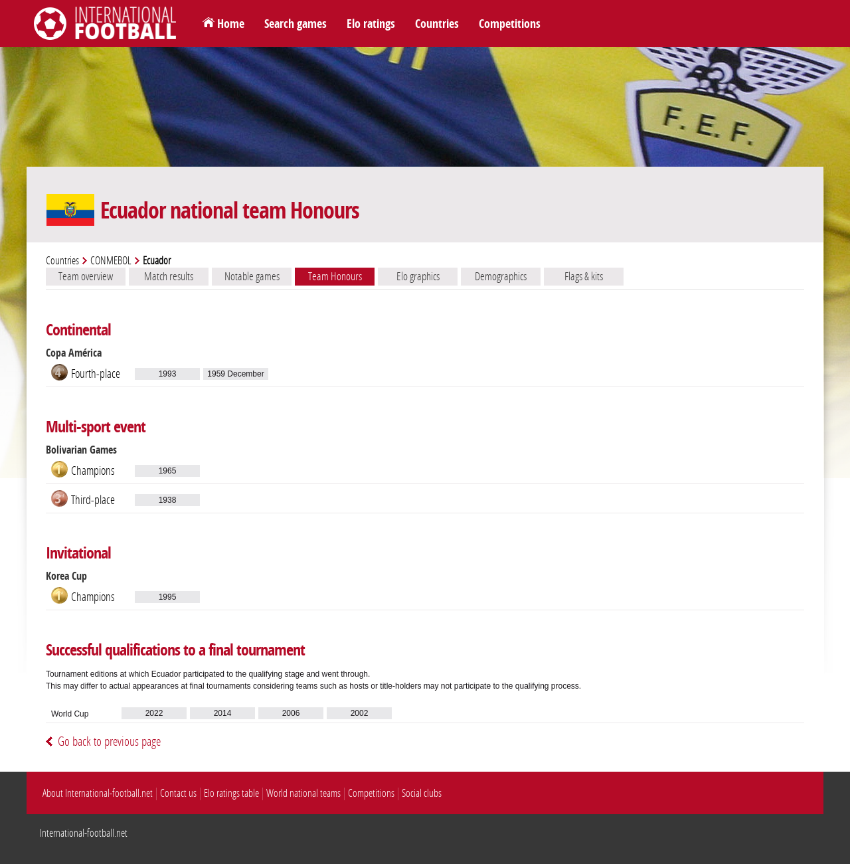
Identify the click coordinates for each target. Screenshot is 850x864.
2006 (291, 713)
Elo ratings (371, 24)
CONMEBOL (110, 260)
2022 (154, 713)
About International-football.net (97, 793)
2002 (360, 713)
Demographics (501, 276)
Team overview (85, 276)
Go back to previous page (109, 741)
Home (230, 24)
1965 (168, 470)
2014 (223, 713)
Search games (295, 24)
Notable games (252, 276)
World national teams (303, 793)
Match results (168, 276)
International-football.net (84, 833)
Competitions (510, 24)
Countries (437, 24)
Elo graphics (418, 276)
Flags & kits (583, 276)
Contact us (178, 793)
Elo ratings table (231, 793)
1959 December (235, 374)
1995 (168, 597)
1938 (168, 500)
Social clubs (422, 793)
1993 (168, 374)
